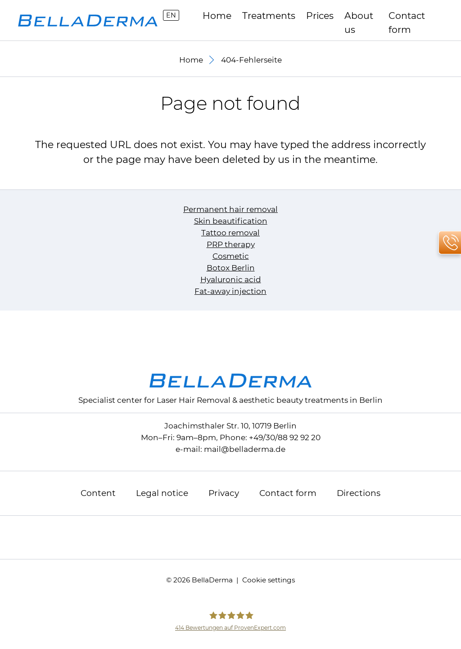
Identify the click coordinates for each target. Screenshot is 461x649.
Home (217, 15)
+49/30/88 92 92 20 (285, 437)
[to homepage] (88, 20)
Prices (320, 15)
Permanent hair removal (230, 209)
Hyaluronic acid (230, 279)
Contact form (407, 16)
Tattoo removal (230, 232)
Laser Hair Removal (193, 400)
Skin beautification (230, 220)
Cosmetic (230, 256)
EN (171, 15)
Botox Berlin (231, 267)
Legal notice (162, 493)
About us (358, 16)
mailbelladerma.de (244, 449)
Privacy (223, 493)
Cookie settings (268, 580)
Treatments (268, 15)
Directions (358, 493)
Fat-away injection (230, 291)
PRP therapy (231, 244)
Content (98, 493)
